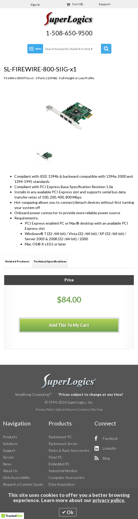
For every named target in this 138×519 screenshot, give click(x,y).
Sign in (35, 4)
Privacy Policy (45, 409)
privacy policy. (109, 500)
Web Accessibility (16, 477)
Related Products (17, 261)
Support (105, 4)
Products (10, 437)
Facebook (110, 438)
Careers (83, 409)
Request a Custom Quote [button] (23, 484)
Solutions (10, 443)
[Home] (69, 20)
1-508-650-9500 (69, 33)
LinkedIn (109, 448)
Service (8, 457)
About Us (10, 470)
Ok (70, 512)
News (7, 464)
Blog (106, 458)
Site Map (97, 409)
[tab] (17, 261)
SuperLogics (69, 381)
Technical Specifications (50, 261)
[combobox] (77, 49)
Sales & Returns (66, 409)
